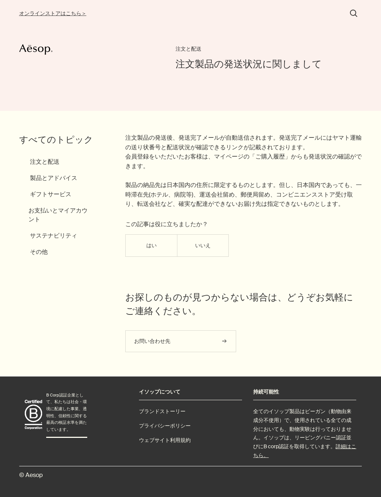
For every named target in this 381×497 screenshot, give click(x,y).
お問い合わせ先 (152, 341)
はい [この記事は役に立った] (151, 245)
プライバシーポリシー (165, 425)
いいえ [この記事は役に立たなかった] (203, 245)
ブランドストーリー (162, 411)
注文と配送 (188, 48)
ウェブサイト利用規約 (165, 440)
